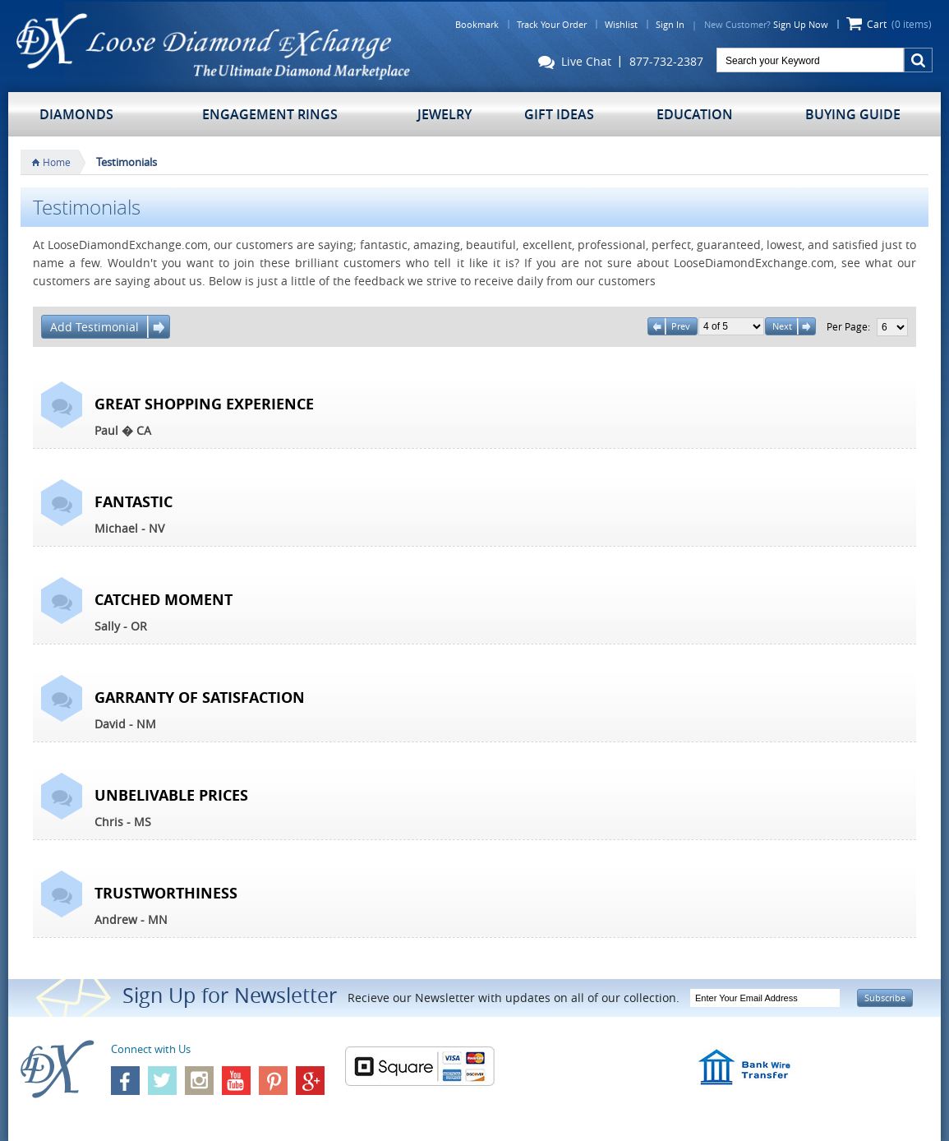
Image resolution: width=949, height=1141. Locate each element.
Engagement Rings (270, 114)
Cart (899, 23)
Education (694, 114)
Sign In (670, 24)
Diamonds (76, 114)
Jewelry (444, 114)
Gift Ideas (559, 114)
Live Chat (574, 63)
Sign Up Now (800, 24)
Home (57, 162)
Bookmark (477, 24)
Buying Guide (853, 114)
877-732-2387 (666, 61)
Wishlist (621, 24)
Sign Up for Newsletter (229, 995)
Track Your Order (552, 24)
